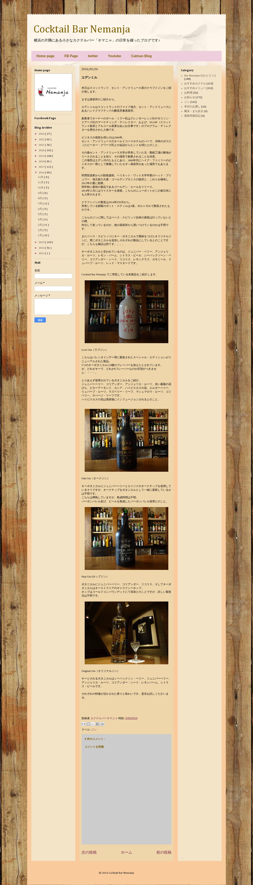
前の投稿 (163, 852)
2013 (42, 253)
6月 (40, 209)
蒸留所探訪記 (192, 116)
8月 (40, 198)
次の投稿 (89, 852)
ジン (94, 729)
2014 (42, 248)
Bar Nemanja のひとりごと (200, 75)
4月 (40, 219)
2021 (42, 145)
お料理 (188, 92)
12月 (41, 177)
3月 (40, 225)
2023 (42, 134)
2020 (42, 150)
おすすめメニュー (195, 88)
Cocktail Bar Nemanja (81, 29)
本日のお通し (192, 106)
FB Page (71, 56)
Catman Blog (141, 56)
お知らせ (189, 97)
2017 (42, 167)
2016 (42, 172)
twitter (93, 56)
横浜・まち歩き (193, 111)
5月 (40, 214)
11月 (41, 182)
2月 (40, 230)
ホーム (126, 852)
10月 (41, 187)
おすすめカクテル (195, 83)
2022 (42, 139)
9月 (40, 193)
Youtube (114, 56)
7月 (40, 203)
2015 (42, 242)
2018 (42, 161)
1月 (40, 235)
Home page (45, 56)
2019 (42, 156)
